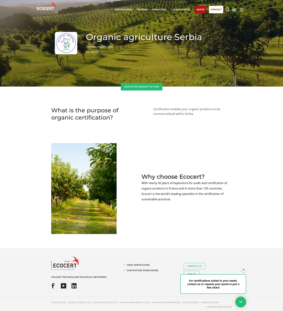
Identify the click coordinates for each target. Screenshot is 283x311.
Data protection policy (105, 302)
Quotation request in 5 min (141, 86)
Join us (191, 274)
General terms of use (79, 302)
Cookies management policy (135, 302)
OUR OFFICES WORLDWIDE (142, 270)
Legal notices (58, 302)
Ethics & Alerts (191, 302)
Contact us (194, 266)
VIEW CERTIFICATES (138, 265)
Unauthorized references (166, 302)
